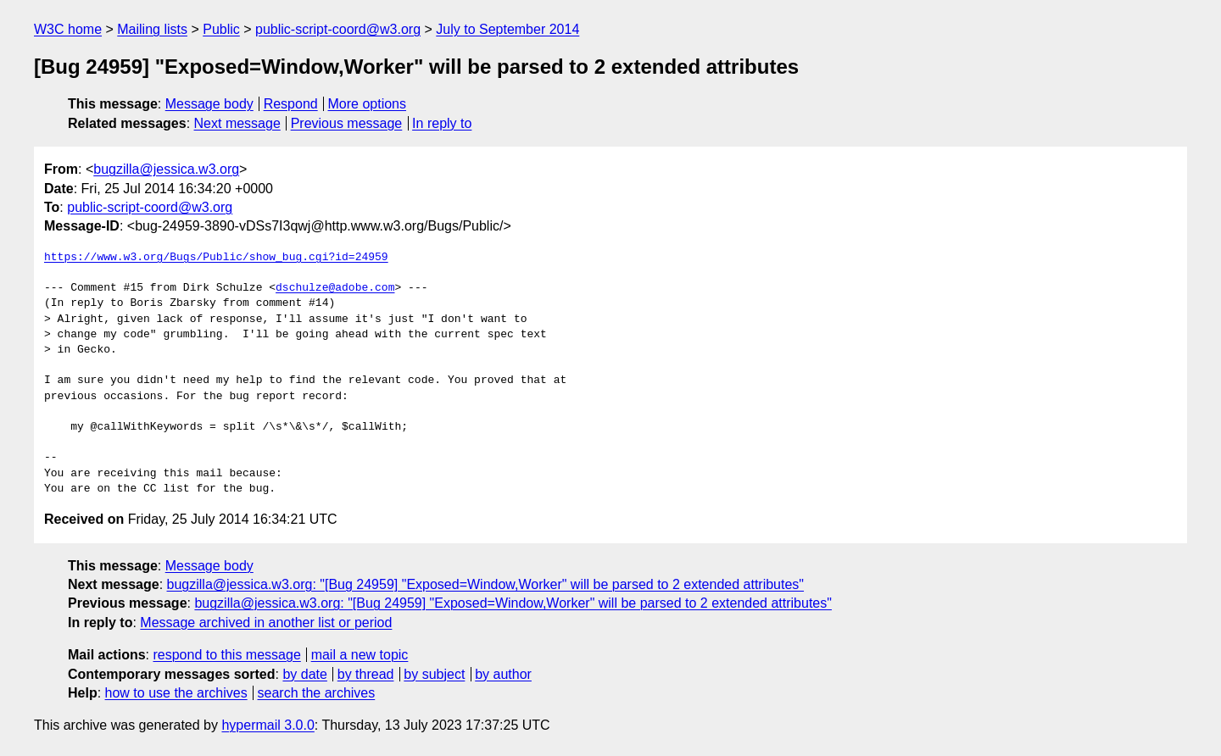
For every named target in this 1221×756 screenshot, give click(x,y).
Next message (237, 123)
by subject (434, 674)
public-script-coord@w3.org (338, 29)
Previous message (347, 123)
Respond (291, 104)
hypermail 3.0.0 (267, 725)
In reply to (441, 123)
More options (367, 104)
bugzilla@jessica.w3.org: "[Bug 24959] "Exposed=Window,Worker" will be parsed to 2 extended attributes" (486, 584)
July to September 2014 (507, 29)
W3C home (68, 29)
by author (503, 674)
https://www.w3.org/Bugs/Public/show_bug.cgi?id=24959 (216, 257)
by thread (365, 674)
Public (221, 29)
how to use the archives (176, 693)
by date (304, 674)
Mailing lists (152, 29)
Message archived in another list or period (266, 622)
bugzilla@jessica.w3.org (166, 169)
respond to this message (226, 655)
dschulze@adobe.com (335, 288)
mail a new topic (360, 655)
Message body (209, 104)
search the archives (317, 693)
